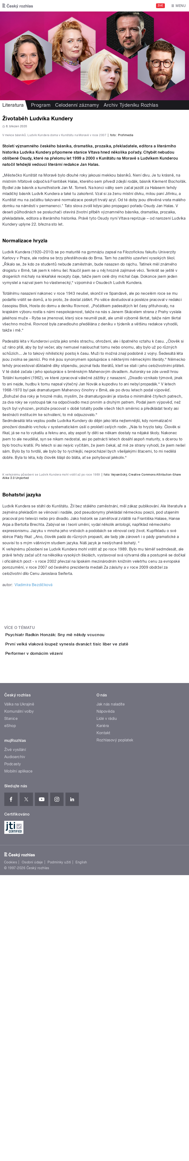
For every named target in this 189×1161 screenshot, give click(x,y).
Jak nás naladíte (111, 990)
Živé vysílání (15, 1035)
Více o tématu (19, 872)
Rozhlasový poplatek (115, 1025)
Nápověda (106, 997)
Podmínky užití (59, 1148)
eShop (10, 1011)
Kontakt (103, 1018)
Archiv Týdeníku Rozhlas (131, 105)
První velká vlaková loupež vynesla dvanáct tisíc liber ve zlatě (85, 902)
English (81, 1148)
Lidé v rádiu (107, 1004)
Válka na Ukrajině (19, 990)
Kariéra (103, 1011)
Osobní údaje (32, 1148)
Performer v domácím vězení (53, 925)
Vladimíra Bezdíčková (34, 830)
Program (40, 105)
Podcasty (12, 1049)
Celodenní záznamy (77, 105)
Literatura (13, 105)
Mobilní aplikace (18, 1057)
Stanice (11, 1004)
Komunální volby (19, 997)
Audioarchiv (14, 1042)
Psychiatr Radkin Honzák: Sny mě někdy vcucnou (74, 879)
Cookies (10, 1148)
